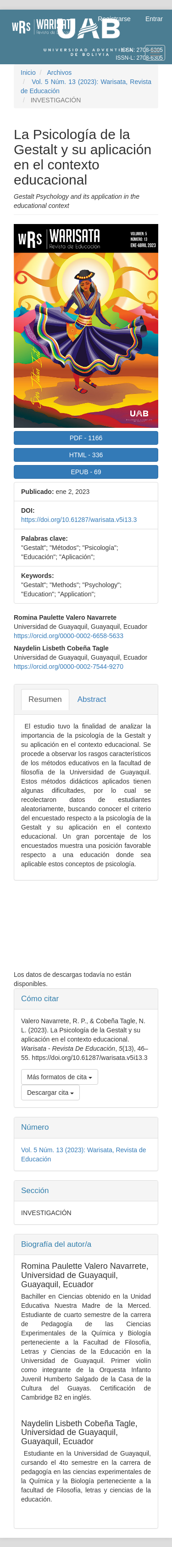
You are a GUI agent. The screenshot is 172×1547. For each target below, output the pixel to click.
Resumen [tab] (45, 699)
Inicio (28, 72)
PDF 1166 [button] (86, 438)
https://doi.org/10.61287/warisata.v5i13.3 (79, 519)
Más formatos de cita (59, 1077)
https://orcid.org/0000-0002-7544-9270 (68, 666)
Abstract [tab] (92, 699)
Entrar (154, 18)
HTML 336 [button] (86, 455)
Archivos (59, 72)
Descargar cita (50, 1092)
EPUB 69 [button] (86, 472)
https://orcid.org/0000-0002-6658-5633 (68, 635)
